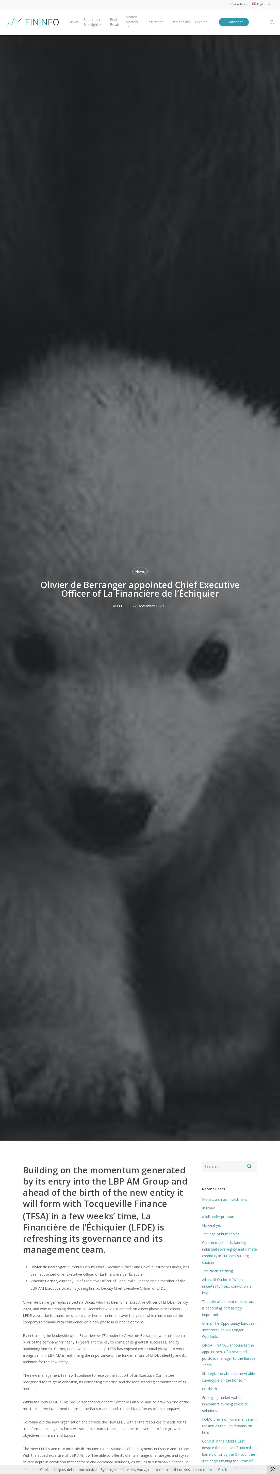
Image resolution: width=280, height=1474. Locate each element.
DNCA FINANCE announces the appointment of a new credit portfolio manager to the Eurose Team (228, 1355)
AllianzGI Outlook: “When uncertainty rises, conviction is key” (226, 1286)
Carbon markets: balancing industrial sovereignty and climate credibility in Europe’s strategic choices (229, 1252)
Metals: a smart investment (224, 1199)
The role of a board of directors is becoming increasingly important (228, 1308)
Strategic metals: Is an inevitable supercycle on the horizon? (228, 1377)
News (140, 571)
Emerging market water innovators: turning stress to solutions (225, 1404)
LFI (119, 605)
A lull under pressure (218, 1216)
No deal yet (211, 1225)
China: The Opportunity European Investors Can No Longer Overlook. (229, 1330)
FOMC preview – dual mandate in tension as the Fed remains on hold (229, 1426)
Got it (222, 1469)
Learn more (202, 1469)
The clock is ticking (217, 1271)
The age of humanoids (220, 1234)
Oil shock (209, 1388)
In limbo (208, 1208)
